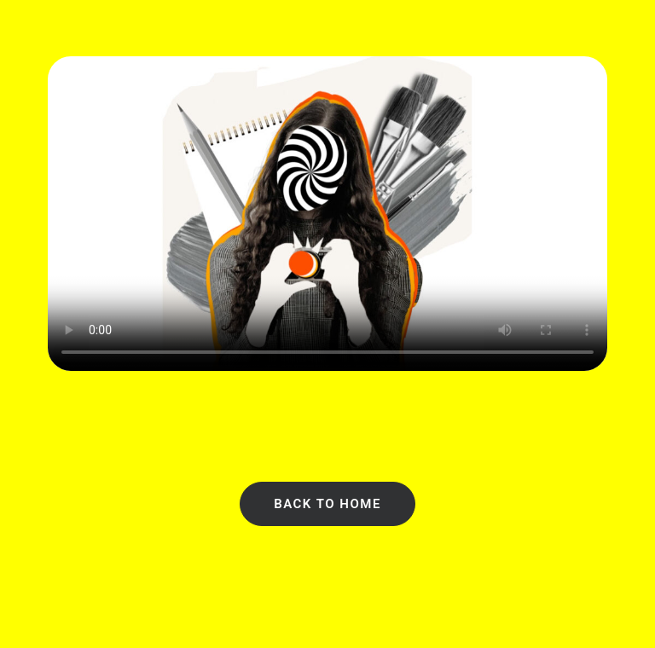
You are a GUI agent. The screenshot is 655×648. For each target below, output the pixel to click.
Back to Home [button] (327, 504)
